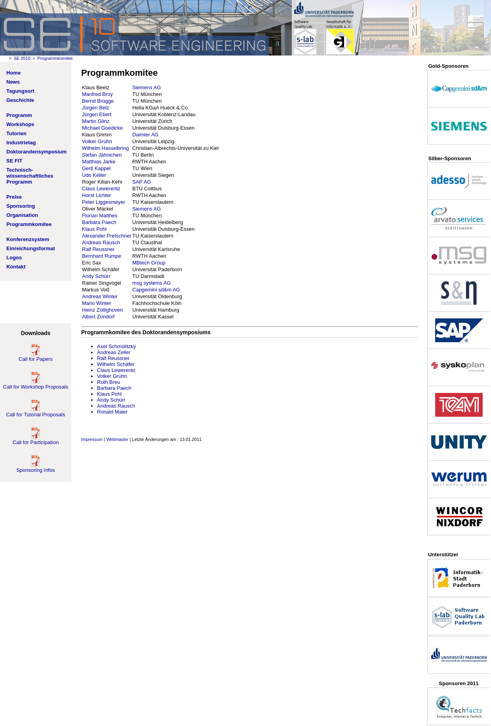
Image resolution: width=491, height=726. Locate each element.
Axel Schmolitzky (116, 346)
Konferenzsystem (27, 239)
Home (13, 73)
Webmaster (117, 439)
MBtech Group (149, 263)
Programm (19, 115)
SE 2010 (21, 58)
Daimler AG (145, 135)
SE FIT (14, 161)
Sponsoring (20, 206)
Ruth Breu (108, 382)
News (13, 82)
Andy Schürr (96, 276)
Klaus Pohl (94, 229)
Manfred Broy (97, 94)
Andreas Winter (100, 296)
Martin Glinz (95, 121)
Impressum (92, 439)
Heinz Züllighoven (102, 310)
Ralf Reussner (98, 249)
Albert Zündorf (98, 317)
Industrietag (21, 143)
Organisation (22, 215)
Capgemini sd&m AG (156, 290)
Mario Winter (96, 303)
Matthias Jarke (99, 162)
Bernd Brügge (98, 101)
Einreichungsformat (30, 248)
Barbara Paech (99, 222)
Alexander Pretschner (106, 236)
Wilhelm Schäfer (116, 364)
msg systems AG (151, 283)
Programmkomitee (28, 224)
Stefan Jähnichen (102, 155)
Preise (14, 197)
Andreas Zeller (114, 352)
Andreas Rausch (101, 242)
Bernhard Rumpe (101, 256)
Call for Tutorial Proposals (35, 412)
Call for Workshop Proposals (36, 384)
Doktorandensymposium (36, 152)
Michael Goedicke (102, 128)
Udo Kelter (94, 175)
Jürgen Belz (95, 108)
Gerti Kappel (96, 168)
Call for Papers (36, 356)
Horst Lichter (96, 195)
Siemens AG (146, 87)
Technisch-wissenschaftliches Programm (29, 176)
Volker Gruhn (97, 141)
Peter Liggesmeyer (103, 202)
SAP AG (141, 182)
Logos (14, 258)
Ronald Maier (112, 412)
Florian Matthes (100, 215)
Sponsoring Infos (35, 467)
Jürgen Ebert (96, 114)
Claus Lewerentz (101, 189)
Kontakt (15, 267)
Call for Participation (36, 440)
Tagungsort (20, 91)
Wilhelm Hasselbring (105, 148)
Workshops (20, 124)
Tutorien (16, 133)
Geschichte (20, 100)
